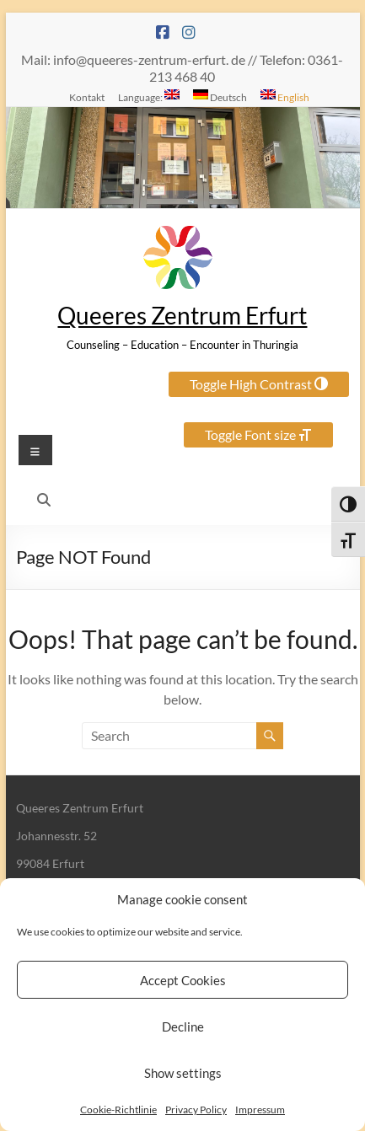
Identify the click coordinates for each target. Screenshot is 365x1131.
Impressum (260, 1109)
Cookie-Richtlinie (118, 1109)
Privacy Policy (196, 1109)
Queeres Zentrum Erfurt (182, 315)
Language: (149, 96)
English (284, 96)
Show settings (183, 1072)
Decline (183, 1026)
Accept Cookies (183, 980)
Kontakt (87, 97)
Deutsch (220, 96)
